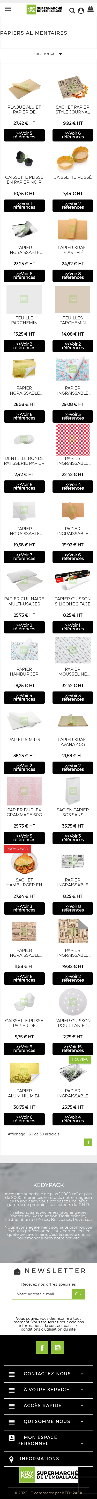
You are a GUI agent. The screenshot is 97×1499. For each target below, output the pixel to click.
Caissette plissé (73, 177)
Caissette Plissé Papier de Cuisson (24, 1025)
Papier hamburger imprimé (24, 674)
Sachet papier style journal (73, 110)
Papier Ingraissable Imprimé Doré (24, 393)
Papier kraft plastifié (73, 250)
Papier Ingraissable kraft (72, 533)
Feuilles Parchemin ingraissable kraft (72, 325)
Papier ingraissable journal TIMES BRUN (24, 958)
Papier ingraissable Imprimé (72, 393)
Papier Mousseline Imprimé (72, 674)
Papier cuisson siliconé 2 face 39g (73, 603)
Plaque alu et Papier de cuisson (24, 112)
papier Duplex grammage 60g (24, 812)
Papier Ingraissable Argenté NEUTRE (24, 252)
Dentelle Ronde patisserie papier (24, 461)
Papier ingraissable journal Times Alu (73, 958)
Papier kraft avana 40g (73, 742)
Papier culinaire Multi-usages (24, 601)
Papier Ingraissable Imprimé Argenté (73, 1095)
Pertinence (48, 54)
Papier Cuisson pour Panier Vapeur (73, 1025)
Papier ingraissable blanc (24, 533)
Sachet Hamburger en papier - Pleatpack (24, 887)
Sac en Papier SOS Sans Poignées (73, 815)
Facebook (42, 1347)
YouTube (57, 1347)
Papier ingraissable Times (72, 885)
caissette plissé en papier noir (24, 180)
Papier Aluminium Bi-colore (24, 1095)
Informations (39, 1458)
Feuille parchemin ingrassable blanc (24, 325)
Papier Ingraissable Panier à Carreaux (72, 466)
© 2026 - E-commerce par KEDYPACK (48, 1493)
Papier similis (24, 739)
